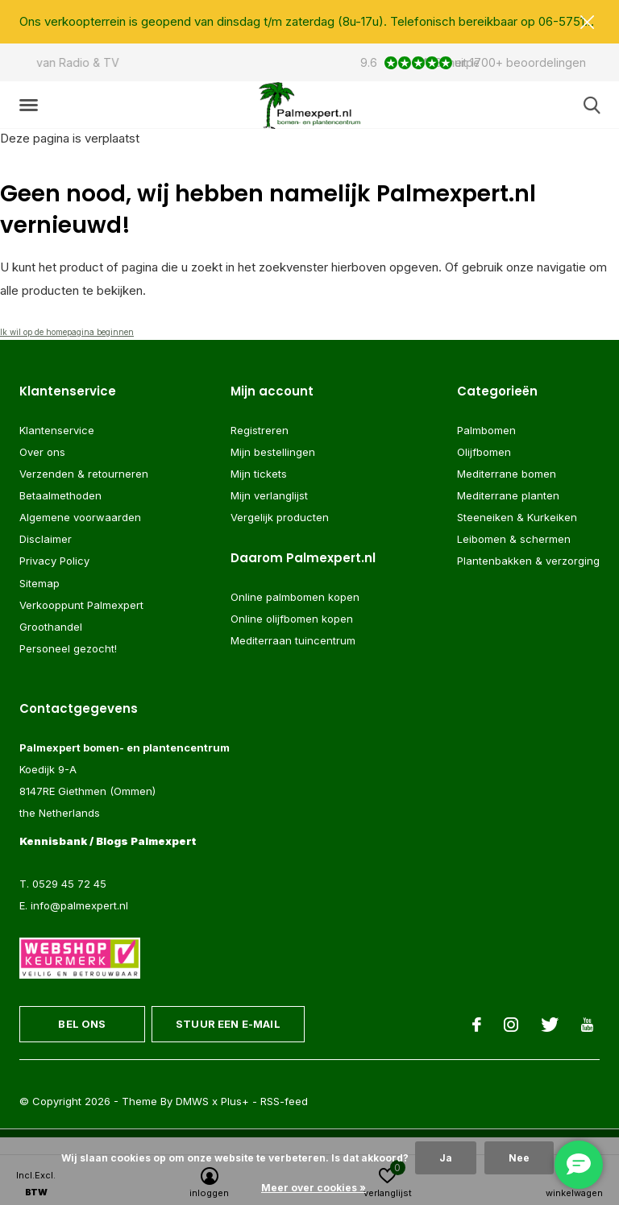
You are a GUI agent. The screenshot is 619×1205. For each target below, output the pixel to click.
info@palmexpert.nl (79, 905)
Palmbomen (486, 430)
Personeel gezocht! (68, 648)
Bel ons (82, 1023)
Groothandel (50, 626)
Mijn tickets (259, 473)
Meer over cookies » (313, 1188)
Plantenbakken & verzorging (528, 561)
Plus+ (235, 1101)
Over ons (42, 451)
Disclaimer (45, 539)
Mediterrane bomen (506, 473)
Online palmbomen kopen (295, 597)
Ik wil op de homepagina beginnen (67, 332)
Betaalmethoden (60, 496)
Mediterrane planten (508, 496)
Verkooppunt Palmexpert (81, 604)
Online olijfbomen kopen (292, 619)
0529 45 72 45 (69, 883)
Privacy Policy (54, 561)
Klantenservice (56, 430)
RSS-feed (284, 1101)
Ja (445, 1158)
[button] (31, 105)
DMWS (192, 1101)
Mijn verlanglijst (269, 496)
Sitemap (39, 583)
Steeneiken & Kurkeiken (517, 517)
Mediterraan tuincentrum (293, 641)
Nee (519, 1158)
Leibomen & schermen (514, 539)
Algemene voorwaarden (80, 517)
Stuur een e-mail (228, 1023)
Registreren (260, 430)
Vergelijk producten (280, 517)
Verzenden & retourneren (83, 473)
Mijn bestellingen (273, 451)
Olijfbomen (484, 451)
